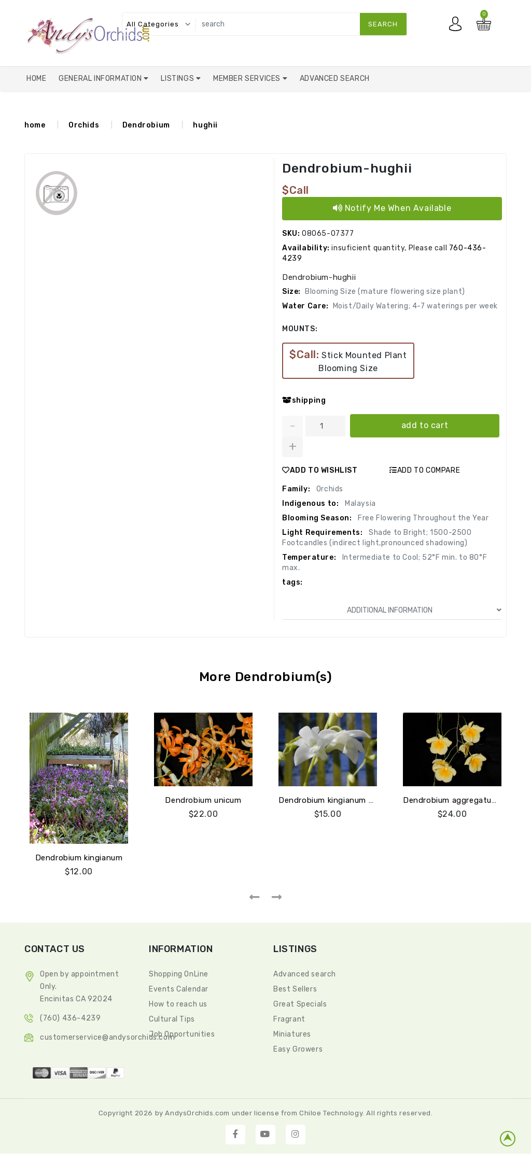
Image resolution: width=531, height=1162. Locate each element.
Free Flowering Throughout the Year (422, 518)
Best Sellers (295, 989)
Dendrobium (146, 125)
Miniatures (292, 1034)
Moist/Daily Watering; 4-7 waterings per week (415, 306)
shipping (304, 400)
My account (458, 26)
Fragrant (289, 1019)
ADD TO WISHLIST (320, 470)
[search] (299, 24)
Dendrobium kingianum (79, 857)
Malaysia (359, 503)
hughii (205, 125)
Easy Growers (298, 1049)
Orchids (83, 125)
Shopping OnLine (178, 974)
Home (36, 78)
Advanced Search (335, 78)
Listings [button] (178, 78)
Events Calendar (178, 989)
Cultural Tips (172, 1019)
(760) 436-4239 (70, 1018)
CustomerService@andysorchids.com (107, 1037)
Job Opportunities (182, 1034)
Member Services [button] (248, 78)
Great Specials (300, 1004)
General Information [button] (101, 78)
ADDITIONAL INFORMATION (424, 610)
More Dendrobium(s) (266, 677)
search (383, 24)
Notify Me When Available (392, 208)
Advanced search (304, 974)
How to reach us (178, 1004)
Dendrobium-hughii (349, 168)
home (34, 125)
